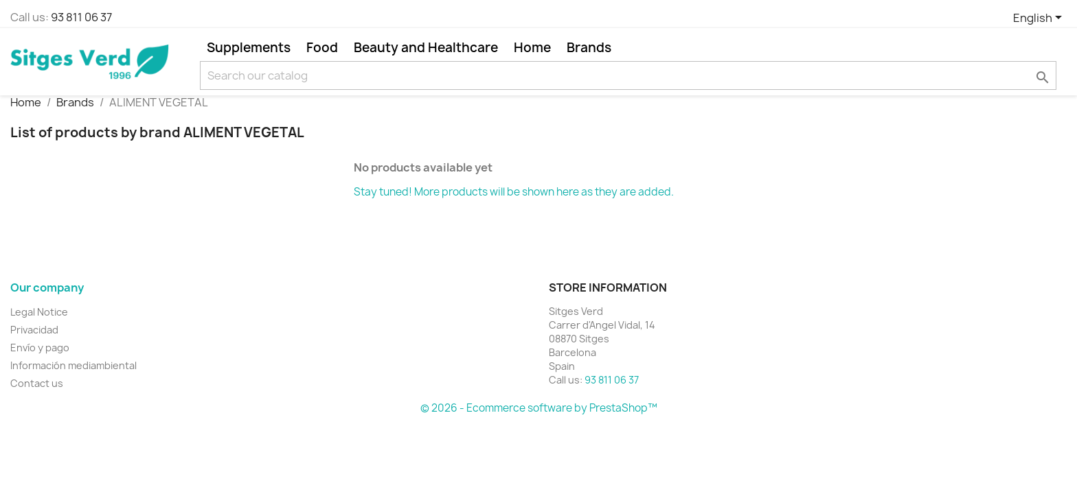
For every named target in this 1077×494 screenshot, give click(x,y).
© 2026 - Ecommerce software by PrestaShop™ (538, 408)
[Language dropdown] (1040, 18)
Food (322, 47)
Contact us (36, 383)
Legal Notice (39, 311)
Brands (589, 47)
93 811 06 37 (81, 17)
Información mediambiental (73, 365)
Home (532, 47)
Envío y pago (39, 347)
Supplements (249, 47)
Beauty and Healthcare (426, 47)
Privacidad (34, 329)
